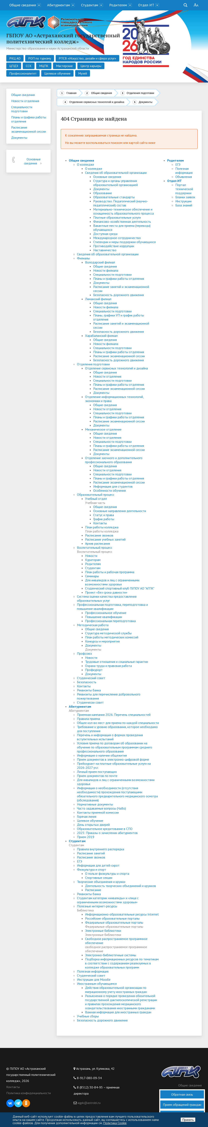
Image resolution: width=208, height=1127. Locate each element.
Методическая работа (92, 625)
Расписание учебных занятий (105, 539)
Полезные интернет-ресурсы (97, 906)
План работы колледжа (101, 527)
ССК (28, 66)
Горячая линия (86, 816)
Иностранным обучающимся (97, 984)
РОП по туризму (39, 58)
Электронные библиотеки (103, 931)
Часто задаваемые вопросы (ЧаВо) (101, 808)
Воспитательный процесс (94, 547)
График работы (103, 519)
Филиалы (83, 258)
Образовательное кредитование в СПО (104, 829)
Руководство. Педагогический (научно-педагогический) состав (120, 203)
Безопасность (86, 682)
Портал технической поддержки (184, 189)
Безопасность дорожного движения (118, 295)
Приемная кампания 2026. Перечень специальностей (114, 715)
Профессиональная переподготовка (110, 621)
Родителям (118, 5)
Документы (101, 189)
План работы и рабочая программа (109, 572)
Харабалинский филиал (101, 336)
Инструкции (183, 201)
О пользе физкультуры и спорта (107, 873)
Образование (102, 193)
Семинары (92, 576)
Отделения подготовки (140, 93)
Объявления (183, 177)
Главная (71, 93)
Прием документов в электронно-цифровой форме (113, 759)
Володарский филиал (100, 262)
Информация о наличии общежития (102, 755)
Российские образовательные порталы (112, 918)
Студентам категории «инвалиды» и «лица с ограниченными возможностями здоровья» (108, 900)
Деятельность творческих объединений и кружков (120, 886)
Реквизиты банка (89, 690)
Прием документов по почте (97, 776)
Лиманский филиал (98, 299)
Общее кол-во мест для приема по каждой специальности (118, 723)
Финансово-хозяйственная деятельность (122, 221)
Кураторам (93, 560)
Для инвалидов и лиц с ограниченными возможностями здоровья (112, 582)
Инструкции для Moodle (93, 979)
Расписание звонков (99, 535)
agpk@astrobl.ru (89, 1103)
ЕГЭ (79, 861)
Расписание (93, 890)
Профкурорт (94, 670)
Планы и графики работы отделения (118, 279)
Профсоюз (84, 653)
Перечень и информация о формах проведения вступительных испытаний (110, 737)
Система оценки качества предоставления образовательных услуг (106, 598)
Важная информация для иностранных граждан (118, 1012)
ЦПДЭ (13, 66)
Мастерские (64, 66)
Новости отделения (107, 376)
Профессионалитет (23, 73)
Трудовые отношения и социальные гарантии (116, 662)
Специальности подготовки (112, 274)
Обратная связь (182, 1094)
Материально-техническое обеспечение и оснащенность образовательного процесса (123, 211)
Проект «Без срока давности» (106, 592)
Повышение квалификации (103, 617)
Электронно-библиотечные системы (110, 955)
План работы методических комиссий (111, 637)
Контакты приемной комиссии (98, 812)
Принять (188, 1120)
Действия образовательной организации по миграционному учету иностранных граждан (116, 990)
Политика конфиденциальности (28, 1093)
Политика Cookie (115, 1123)
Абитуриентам (58, 5)
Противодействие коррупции (113, 246)
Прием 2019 (85, 837)
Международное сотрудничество (117, 238)
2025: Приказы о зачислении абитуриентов (107, 833)
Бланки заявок (185, 197)
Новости (91, 556)
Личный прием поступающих (97, 772)
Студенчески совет (90, 702)
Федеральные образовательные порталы (114, 922)
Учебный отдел (96, 499)
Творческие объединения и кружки (101, 882)
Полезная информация (92, 971)
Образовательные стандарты (114, 197)
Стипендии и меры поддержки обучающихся (124, 242)
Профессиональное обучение (105, 613)
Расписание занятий (91, 853)
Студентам (89, 5)
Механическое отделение (103, 429)
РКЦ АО (15, 58)
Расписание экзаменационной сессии (119, 356)
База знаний (183, 205)
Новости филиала (105, 270)
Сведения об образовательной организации (116, 173)
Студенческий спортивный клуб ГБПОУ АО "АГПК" (119, 588)
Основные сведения (33, 161)
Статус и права (103, 515)
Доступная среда (105, 234)
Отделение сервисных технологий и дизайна (96, 102)
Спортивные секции (98, 878)
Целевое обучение (57, 73)
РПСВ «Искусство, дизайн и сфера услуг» (87, 58)
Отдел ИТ (146, 5)
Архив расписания (97, 543)
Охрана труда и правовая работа (108, 666)
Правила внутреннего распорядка (100, 849)
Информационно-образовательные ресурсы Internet (122, 914)
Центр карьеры (90, 66)
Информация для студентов (113, 486)
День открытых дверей (93, 825)
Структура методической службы (108, 633)
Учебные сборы (88, 1016)
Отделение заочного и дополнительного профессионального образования (113, 460)
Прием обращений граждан (182, 1105)
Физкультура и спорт (91, 869)
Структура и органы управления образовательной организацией (115, 183)
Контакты (100, 523)
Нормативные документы (95, 804)
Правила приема (88, 719)
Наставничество (104, 250)
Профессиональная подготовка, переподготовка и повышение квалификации (112, 607)
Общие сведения (22, 5)
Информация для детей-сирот (98, 865)
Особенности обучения (109, 490)
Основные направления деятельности (119, 511)
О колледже (85, 164)
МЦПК (43, 66)
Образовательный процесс (95, 494)
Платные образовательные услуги (117, 217)
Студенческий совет (91, 678)
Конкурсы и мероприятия (102, 641)
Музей (82, 73)
